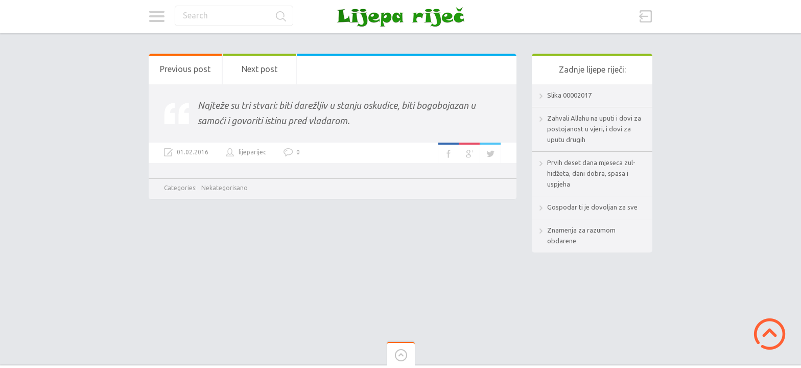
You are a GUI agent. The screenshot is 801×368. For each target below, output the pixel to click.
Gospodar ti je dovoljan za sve (592, 207)
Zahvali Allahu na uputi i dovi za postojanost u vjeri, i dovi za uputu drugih (594, 128)
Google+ (469, 153)
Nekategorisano (224, 188)
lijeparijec (252, 152)
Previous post (185, 69)
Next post (259, 69)
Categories (156, 16)
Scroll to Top (769, 334)
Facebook (448, 153)
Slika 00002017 (569, 95)
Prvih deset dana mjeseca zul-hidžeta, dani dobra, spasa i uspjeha (591, 173)
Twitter (490, 153)
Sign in (645, 16)
